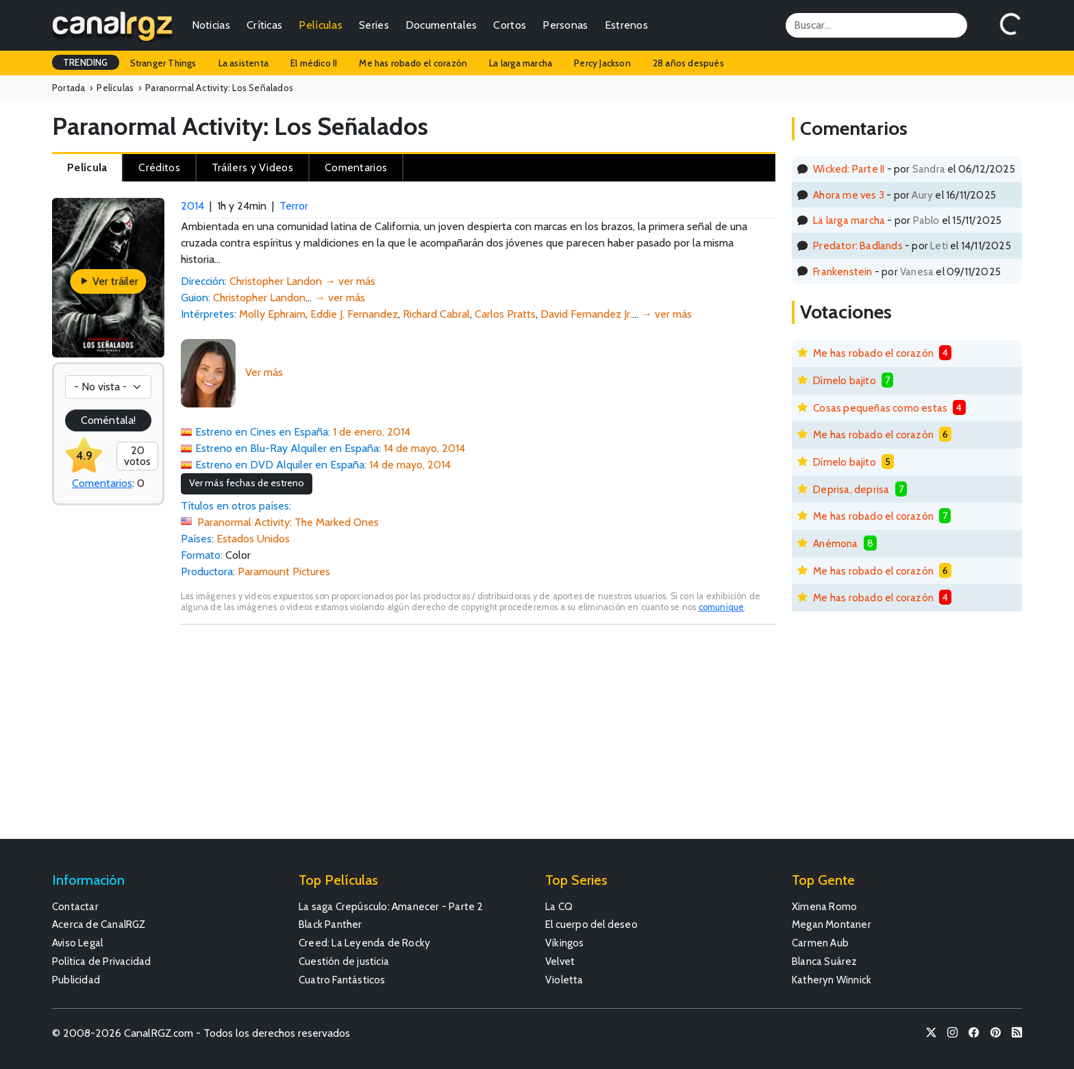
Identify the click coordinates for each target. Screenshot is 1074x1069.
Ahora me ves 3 (848, 194)
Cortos (509, 25)
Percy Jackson (602, 63)
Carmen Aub (820, 942)
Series (374, 25)
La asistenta (243, 63)
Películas (320, 25)
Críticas (264, 25)
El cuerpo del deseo (591, 924)
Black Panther (330, 924)
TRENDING (85, 62)
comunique (722, 607)
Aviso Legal (77, 942)
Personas (565, 25)
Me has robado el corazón (413, 63)
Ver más (264, 372)
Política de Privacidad (101, 961)
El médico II (313, 63)
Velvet (560, 961)
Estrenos (626, 25)
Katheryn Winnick (831, 979)
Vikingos (564, 942)
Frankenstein (842, 271)
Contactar (75, 906)
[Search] (876, 25)
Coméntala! (108, 420)
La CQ (559, 906)
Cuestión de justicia (344, 961)
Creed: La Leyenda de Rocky (364, 942)
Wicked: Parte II (848, 168)
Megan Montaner (831, 924)
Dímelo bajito (844, 380)
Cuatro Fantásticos (342, 979)
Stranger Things (163, 63)
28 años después (688, 63)
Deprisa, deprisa (851, 489)
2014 (192, 205)
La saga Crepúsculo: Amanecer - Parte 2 (391, 906)
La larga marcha (520, 63)
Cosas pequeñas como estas (880, 407)
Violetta (564, 979)
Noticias (211, 25)
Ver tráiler (108, 281)
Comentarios (102, 483)
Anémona (835, 543)
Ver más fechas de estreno (246, 483)
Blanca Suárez (825, 961)
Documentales (441, 25)
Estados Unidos (253, 538)
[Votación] (108, 387)
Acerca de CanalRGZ (99, 924)
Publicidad (76, 979)
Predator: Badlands (858, 245)
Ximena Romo (824, 906)
